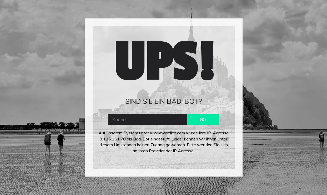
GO (203, 119)
